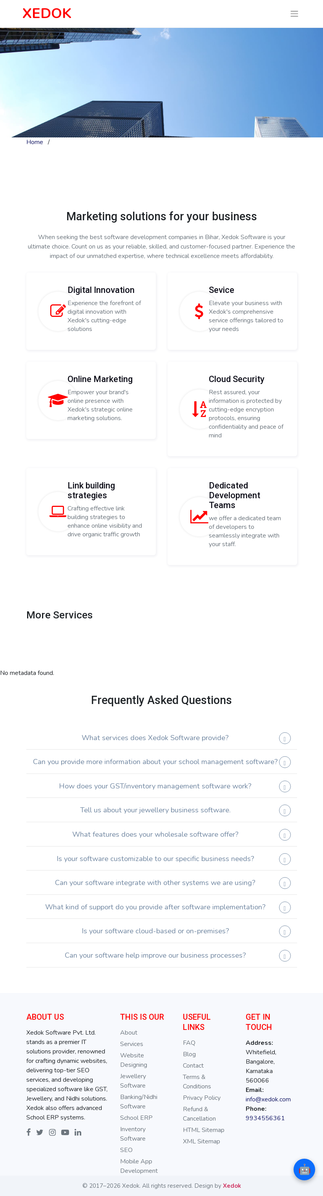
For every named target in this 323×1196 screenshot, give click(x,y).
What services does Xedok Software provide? (155, 737)
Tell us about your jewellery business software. (155, 810)
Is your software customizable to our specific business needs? (155, 858)
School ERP (136, 1118)
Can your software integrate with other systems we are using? (155, 882)
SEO (126, 1150)
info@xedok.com (268, 1099)
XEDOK (46, 13)
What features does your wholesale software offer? (155, 834)
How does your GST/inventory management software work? (155, 786)
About (128, 1032)
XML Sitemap (201, 1141)
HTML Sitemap (203, 1130)
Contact (193, 1065)
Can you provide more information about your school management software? (155, 761)
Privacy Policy (202, 1098)
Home (34, 142)
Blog (189, 1054)
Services (131, 1044)
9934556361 (265, 1118)
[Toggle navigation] (294, 13)
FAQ (189, 1043)
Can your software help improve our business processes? (155, 955)
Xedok (232, 1186)
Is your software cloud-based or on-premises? (155, 931)
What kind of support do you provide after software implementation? (155, 907)
